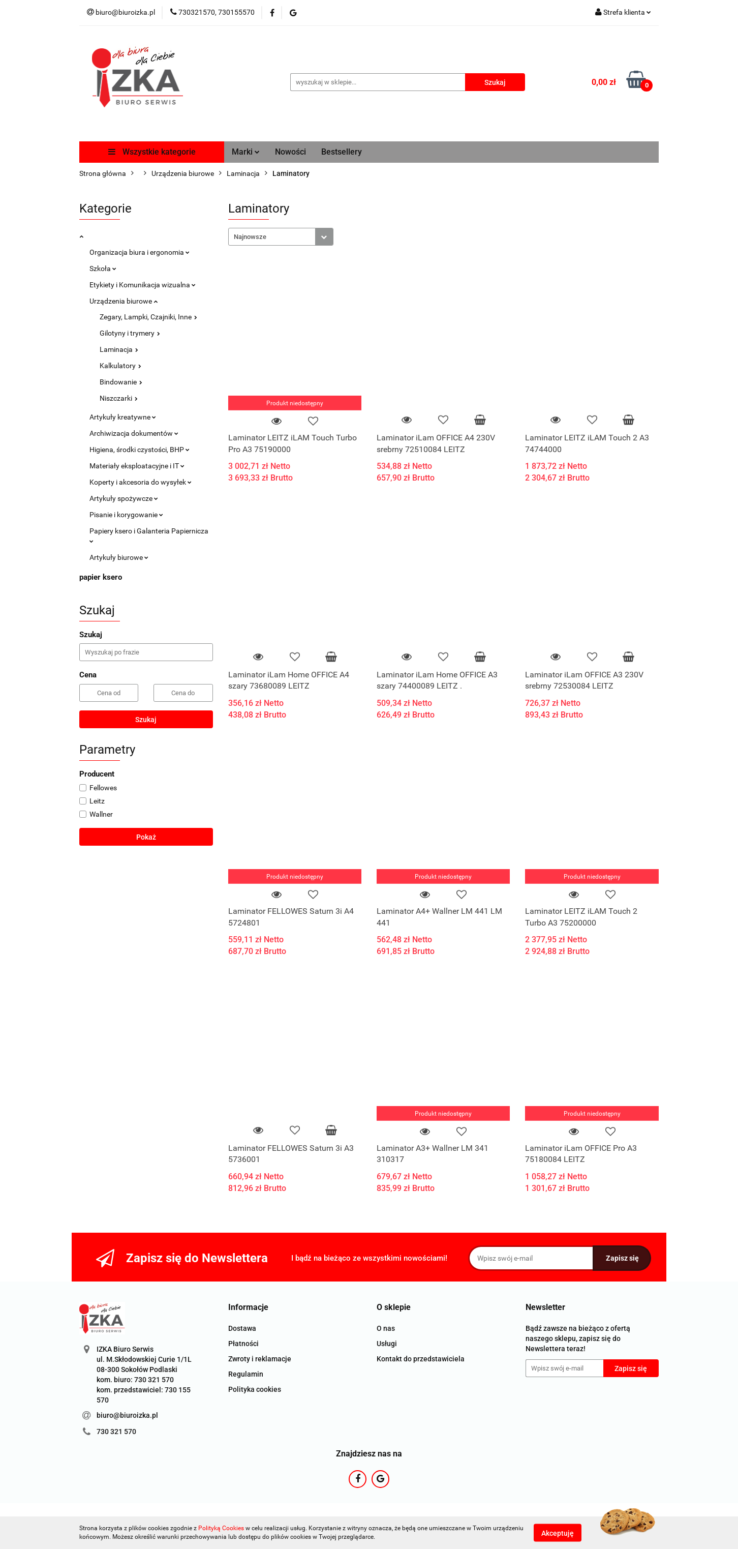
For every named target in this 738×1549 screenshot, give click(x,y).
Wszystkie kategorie (152, 152)
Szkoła (102, 268)
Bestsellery (341, 152)
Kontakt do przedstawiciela (421, 1359)
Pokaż (146, 837)
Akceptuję (557, 1533)
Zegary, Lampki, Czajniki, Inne (148, 317)
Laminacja (119, 349)
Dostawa (242, 1328)
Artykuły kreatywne (122, 417)
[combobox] (280, 237)
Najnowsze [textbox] (250, 237)
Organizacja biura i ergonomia (139, 252)
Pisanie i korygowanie (126, 515)
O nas (386, 1328)
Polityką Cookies (221, 1528)
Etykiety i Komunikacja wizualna (142, 285)
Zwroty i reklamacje (259, 1359)
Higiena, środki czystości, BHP (139, 449)
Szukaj (146, 720)
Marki (246, 152)
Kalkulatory (120, 366)
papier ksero (100, 577)
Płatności (243, 1343)
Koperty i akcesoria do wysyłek (140, 482)
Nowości (290, 152)
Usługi (387, 1343)
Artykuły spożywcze (123, 498)
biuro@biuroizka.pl (127, 1415)
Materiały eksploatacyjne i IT (136, 466)
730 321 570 (116, 1431)
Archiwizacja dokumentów (133, 433)
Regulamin (245, 1374)
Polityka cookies (254, 1389)
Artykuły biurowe (118, 557)
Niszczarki (119, 398)
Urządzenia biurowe (123, 301)
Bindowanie (121, 382)
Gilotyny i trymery (130, 333)
